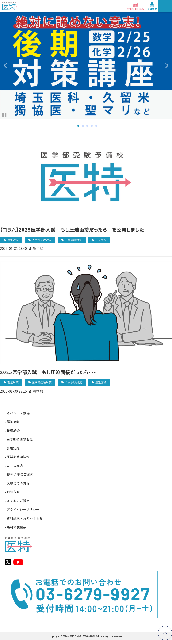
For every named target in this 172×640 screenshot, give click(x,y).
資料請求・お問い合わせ (25, 518)
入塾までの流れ (18, 483)
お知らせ (13, 492)
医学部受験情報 (18, 456)
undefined (8, 65)
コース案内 (15, 465)
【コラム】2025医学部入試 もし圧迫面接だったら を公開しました (72, 229)
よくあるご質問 (18, 500)
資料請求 (152, 9)
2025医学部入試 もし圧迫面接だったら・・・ (48, 372)
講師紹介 (13, 430)
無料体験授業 (16, 527)
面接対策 (13, 240)
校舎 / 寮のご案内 (20, 474)
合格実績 (13, 448)
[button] (165, 6)
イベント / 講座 (18, 413)
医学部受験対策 (42, 240)
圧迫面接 (101, 240)
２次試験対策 (73, 240)
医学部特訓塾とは (20, 439)
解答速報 (13, 421)
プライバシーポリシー (23, 509)
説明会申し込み (135, 9)
